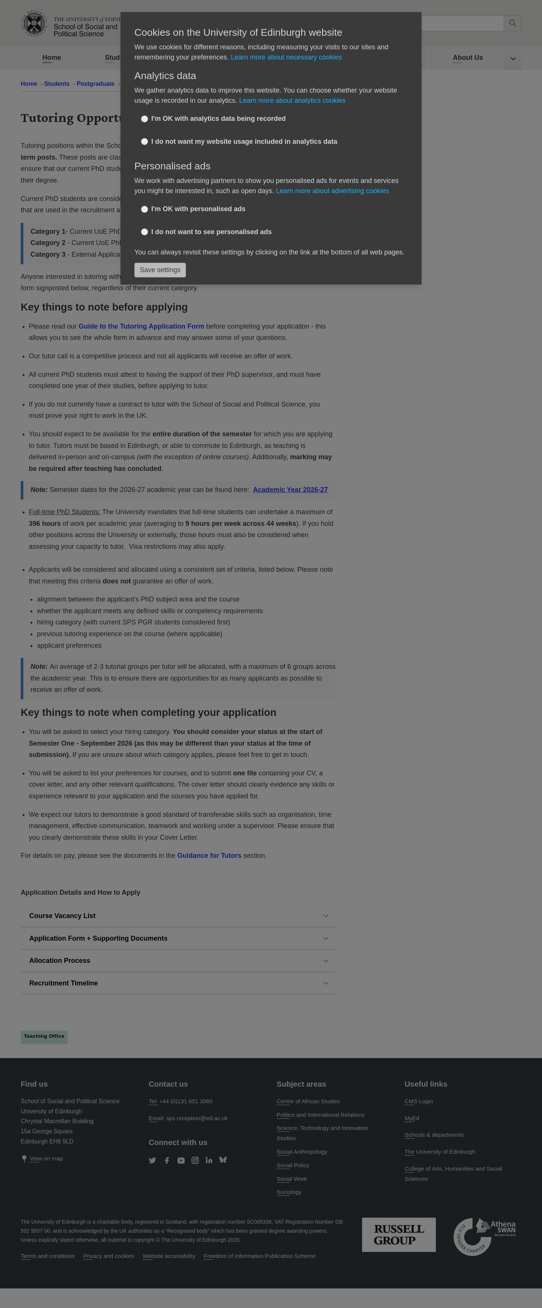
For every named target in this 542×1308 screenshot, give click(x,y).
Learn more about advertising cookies (332, 191)
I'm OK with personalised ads (198, 209)
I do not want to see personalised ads (211, 232)
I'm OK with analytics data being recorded (218, 118)
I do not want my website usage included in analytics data (244, 141)
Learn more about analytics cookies (292, 100)
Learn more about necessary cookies (286, 57)
